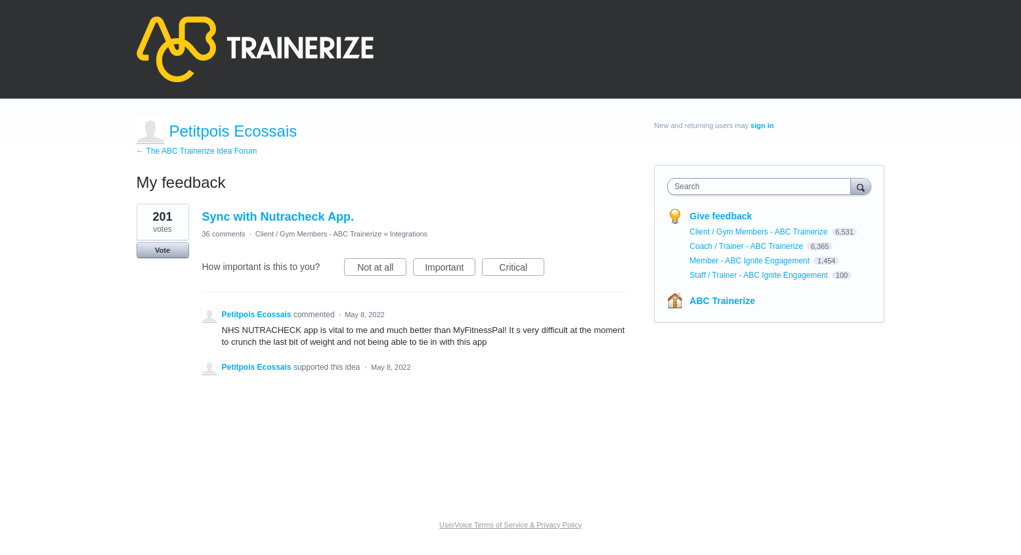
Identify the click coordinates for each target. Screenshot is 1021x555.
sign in (761, 125)
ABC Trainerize (722, 301)
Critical (521, 269)
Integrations (408, 234)
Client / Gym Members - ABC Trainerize (318, 234)
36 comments (224, 234)
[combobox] (762, 186)
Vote (162, 250)
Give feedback (720, 216)
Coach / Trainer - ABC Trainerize (747, 246)
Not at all (381, 269)
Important (450, 269)
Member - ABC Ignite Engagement (750, 260)
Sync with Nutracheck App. (278, 216)
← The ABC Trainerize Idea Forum (197, 151)
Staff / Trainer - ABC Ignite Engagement (759, 275)
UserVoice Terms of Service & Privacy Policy (510, 525)
